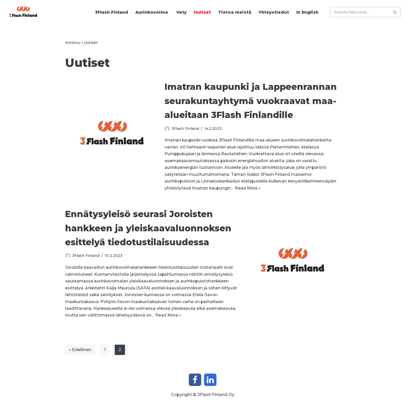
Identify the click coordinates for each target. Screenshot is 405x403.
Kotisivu (72, 42)
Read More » (299, 189)
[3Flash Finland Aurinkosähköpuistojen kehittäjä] (24, 12)
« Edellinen (80, 352)
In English (307, 12)
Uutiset (201, 12)
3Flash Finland (109, 12)
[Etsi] (359, 12)
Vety (180, 12)
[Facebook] (195, 382)
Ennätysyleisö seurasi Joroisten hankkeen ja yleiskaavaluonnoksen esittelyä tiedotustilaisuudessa (148, 229)
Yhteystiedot (273, 12)
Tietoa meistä (234, 12)
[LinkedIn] (210, 382)
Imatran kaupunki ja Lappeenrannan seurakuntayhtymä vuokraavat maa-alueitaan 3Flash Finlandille (251, 101)
